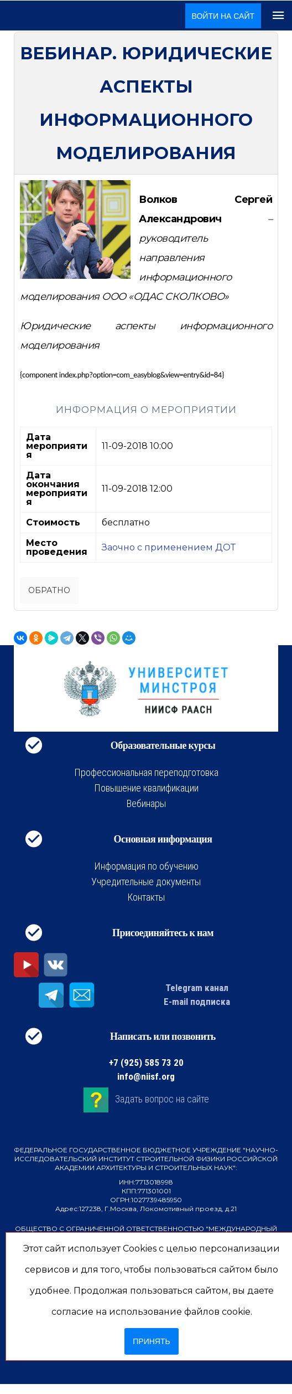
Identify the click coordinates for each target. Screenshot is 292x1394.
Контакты (146, 897)
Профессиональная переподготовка (146, 772)
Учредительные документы (146, 881)
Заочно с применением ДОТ (169, 547)
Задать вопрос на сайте (162, 1099)
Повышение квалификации (146, 788)
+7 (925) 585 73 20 (146, 1062)
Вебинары (146, 803)
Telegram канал (196, 987)
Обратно (49, 590)
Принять (151, 1341)
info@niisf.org (146, 1076)
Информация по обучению (146, 866)
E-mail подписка (197, 1001)
